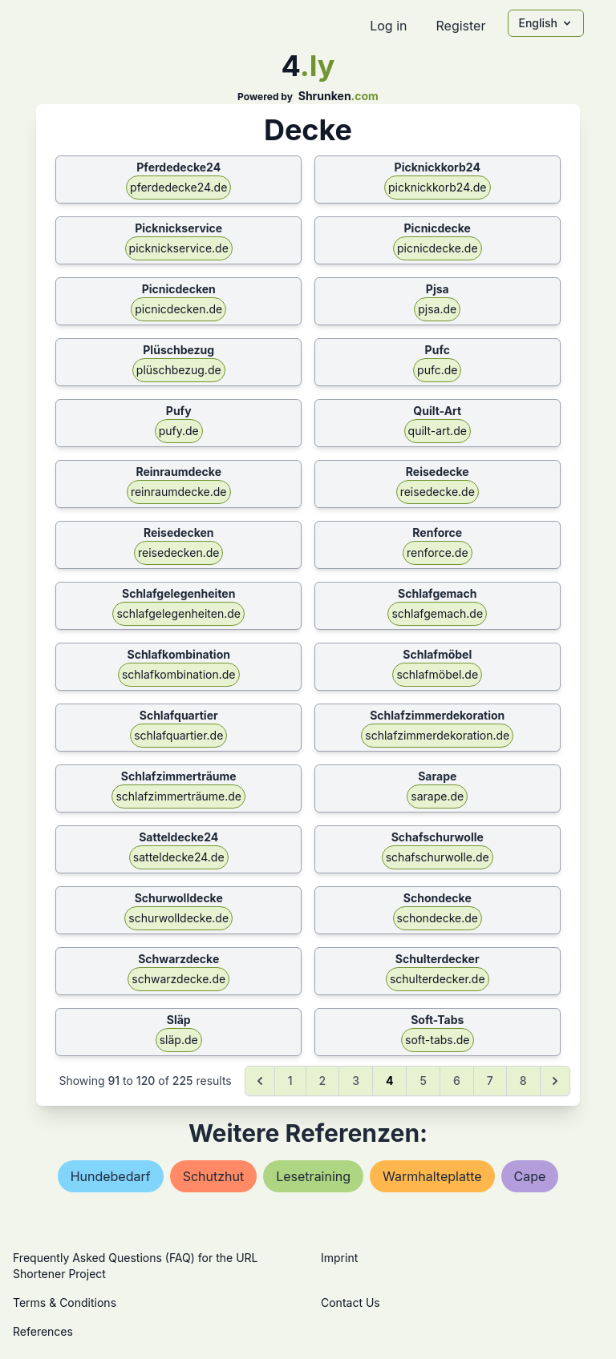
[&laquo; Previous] (260, 1081)
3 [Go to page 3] (355, 1080)
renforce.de (437, 552)
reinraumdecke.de (179, 491)
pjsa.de (437, 309)
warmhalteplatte (432, 1176)
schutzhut (214, 1176)
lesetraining (313, 1176)
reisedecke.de (437, 491)
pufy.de (179, 431)
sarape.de (437, 796)
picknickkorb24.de (437, 187)
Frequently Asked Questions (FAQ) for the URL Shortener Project (135, 1265)
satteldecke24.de (179, 857)
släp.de (179, 1039)
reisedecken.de (178, 552)
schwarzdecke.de (178, 979)
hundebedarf (111, 1176)
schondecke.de (437, 918)
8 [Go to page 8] (523, 1080)
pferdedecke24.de (178, 187)
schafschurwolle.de (437, 857)
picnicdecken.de (178, 309)
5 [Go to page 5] (422, 1080)
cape (530, 1176)
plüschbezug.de (178, 370)
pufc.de (437, 370)
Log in (388, 26)
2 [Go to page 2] (322, 1080)
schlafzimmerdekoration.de (437, 735)
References (43, 1331)
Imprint (339, 1257)
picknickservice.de (179, 248)
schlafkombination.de (179, 674)
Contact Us (350, 1302)
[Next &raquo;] (555, 1081)
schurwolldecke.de (178, 918)
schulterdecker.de (437, 979)
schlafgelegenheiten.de (178, 613)
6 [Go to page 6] (456, 1080)
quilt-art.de (437, 431)
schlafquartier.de (178, 735)
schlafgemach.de (437, 613)
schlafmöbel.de (437, 674)
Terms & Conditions (64, 1302)
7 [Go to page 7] (490, 1080)
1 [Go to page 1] (290, 1080)
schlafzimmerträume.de (178, 796)
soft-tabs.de (437, 1039)
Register (460, 26)
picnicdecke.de (437, 248)
